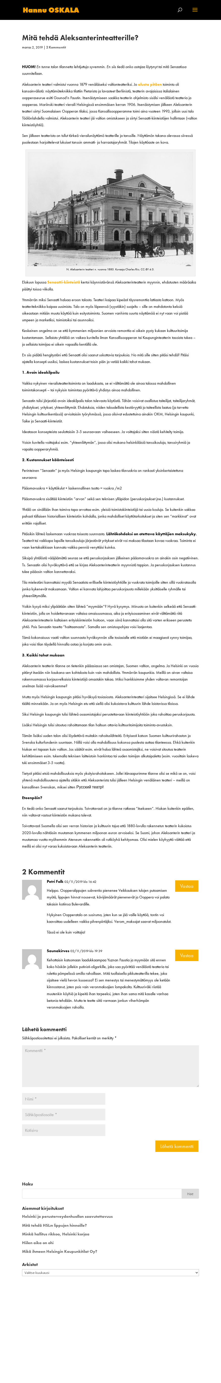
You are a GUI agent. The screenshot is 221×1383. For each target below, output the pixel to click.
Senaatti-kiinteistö (63, 282)
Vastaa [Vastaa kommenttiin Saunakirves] (186, 955)
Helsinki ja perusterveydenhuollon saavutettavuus (67, 1216)
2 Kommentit (56, 47)
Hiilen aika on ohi (38, 1242)
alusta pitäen (150, 84)
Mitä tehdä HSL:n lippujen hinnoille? (54, 1225)
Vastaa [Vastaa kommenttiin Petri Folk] (186, 886)
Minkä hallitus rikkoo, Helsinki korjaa (55, 1234)
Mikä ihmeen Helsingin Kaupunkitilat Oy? (59, 1251)
